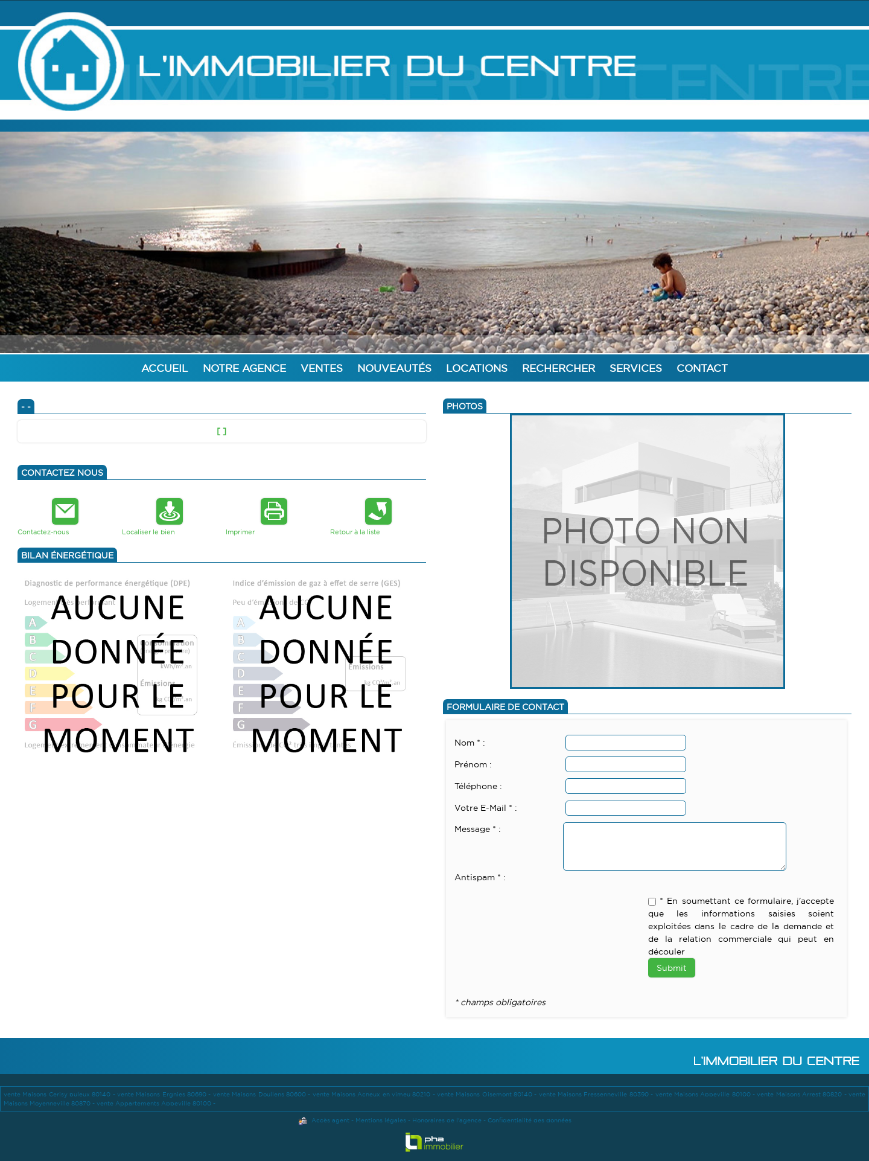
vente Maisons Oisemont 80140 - (488, 1094)
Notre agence (244, 368)
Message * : (477, 829)
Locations (477, 368)
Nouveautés (394, 368)
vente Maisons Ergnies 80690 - (165, 1094)
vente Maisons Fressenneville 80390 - (597, 1094)
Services (636, 368)
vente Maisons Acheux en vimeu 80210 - (375, 1094)
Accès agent (330, 1120)
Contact (702, 368)
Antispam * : (480, 877)
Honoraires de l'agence (447, 1120)
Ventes (322, 368)
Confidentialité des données (529, 1120)
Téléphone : (478, 786)
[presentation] (546, 908)
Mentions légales (380, 1120)
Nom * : (469, 742)
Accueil (164, 368)
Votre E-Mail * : (485, 807)
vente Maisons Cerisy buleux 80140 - (60, 1094)
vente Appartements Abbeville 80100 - (156, 1103)
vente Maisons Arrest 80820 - (802, 1094)
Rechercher (558, 368)
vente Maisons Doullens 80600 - (263, 1094)
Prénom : (473, 764)
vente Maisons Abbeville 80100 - (706, 1094)
